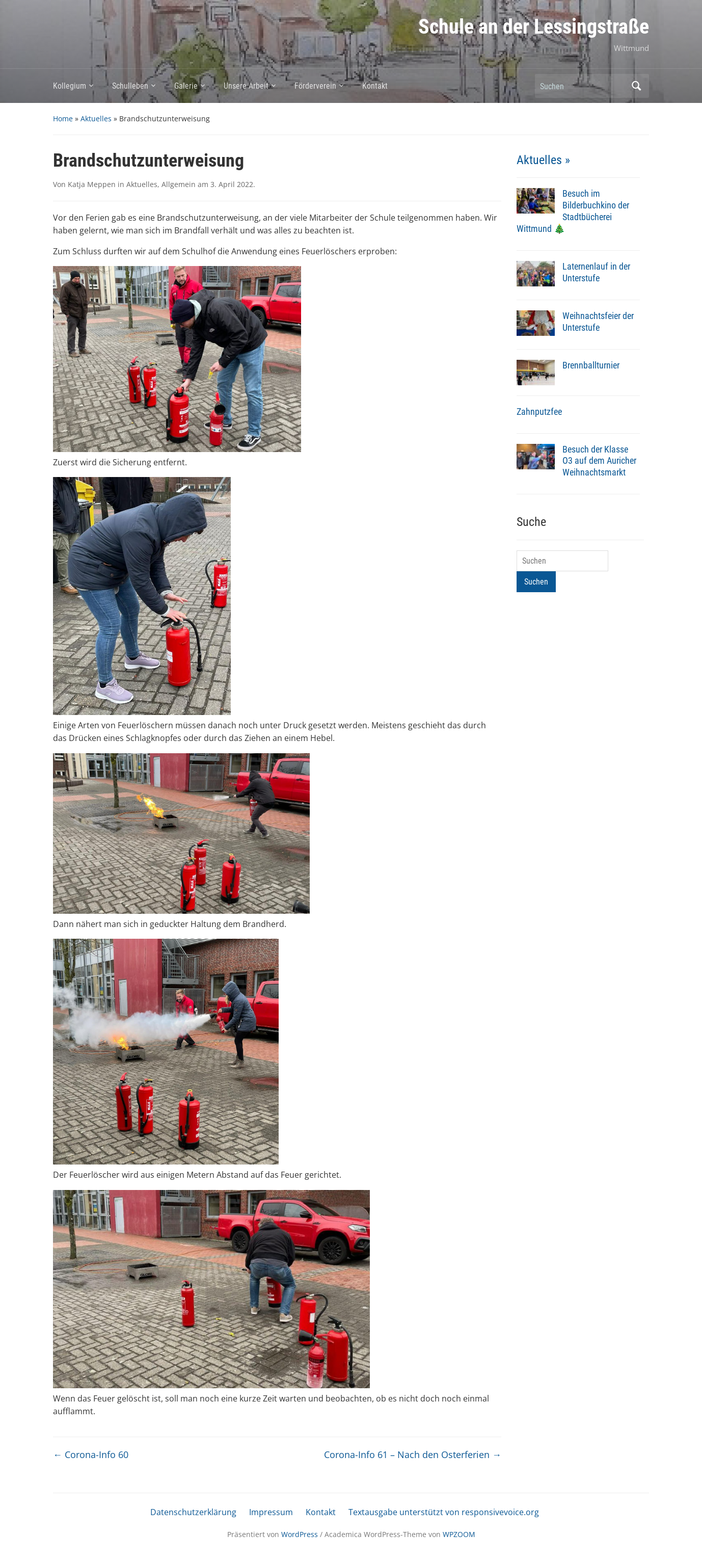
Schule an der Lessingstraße (533, 27)
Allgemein (178, 184)
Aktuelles (96, 118)
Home (63, 118)
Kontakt (375, 86)
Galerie (186, 86)
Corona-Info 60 (90, 1454)
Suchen (636, 85)
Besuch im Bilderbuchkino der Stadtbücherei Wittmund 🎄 (573, 211)
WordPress (299, 1534)
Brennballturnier (590, 365)
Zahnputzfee (539, 411)
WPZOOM (459, 1534)
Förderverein (315, 86)
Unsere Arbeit (246, 86)
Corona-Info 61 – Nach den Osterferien (412, 1454)
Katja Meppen (92, 184)
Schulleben (130, 86)
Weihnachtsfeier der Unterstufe (598, 321)
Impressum (271, 1512)
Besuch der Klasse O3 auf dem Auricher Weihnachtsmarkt (599, 461)
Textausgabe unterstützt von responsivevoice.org (443, 1512)
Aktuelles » (543, 160)
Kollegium (69, 86)
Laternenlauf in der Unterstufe (596, 272)
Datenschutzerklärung (193, 1512)
